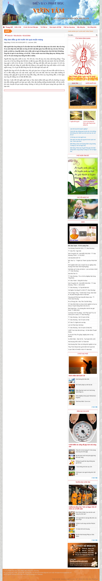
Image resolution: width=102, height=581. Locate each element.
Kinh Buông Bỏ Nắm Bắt (82, 379)
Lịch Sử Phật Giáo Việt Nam (76, 325)
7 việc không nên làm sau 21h (84, 466)
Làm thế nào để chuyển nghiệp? (79, 129)
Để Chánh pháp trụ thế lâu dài (84, 384)
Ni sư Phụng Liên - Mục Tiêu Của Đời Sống (80, 301)
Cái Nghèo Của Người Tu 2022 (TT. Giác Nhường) (81, 290)
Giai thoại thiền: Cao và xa (83, 401)
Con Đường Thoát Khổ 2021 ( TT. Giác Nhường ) (81, 248)
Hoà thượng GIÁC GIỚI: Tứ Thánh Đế (78, 341)
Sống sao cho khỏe (83, 411)
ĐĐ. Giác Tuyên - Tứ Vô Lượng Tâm (78, 245)
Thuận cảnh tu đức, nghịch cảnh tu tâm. (80, 107)
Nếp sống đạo (81, 27)
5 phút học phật (83, 354)
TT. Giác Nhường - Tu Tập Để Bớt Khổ (78, 287)
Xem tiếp (94, 407)
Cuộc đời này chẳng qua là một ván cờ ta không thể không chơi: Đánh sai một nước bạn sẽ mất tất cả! (83, 133)
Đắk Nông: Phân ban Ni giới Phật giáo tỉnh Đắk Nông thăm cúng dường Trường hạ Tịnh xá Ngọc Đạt (83, 149)
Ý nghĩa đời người (74, 121)
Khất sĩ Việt (17, 27)
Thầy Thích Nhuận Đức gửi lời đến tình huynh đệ (81, 347)
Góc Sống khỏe (92, 27)
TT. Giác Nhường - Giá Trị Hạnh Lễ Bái (78, 317)
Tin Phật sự (43, 27)
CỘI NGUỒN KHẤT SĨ (74, 258)
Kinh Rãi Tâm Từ (72, 273)
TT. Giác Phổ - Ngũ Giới (74, 251)
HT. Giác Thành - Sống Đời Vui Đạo (77, 280)
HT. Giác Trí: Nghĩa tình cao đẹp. (77, 322)
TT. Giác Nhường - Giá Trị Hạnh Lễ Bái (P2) (80, 327)
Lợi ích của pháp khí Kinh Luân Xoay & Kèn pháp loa (89, 123)
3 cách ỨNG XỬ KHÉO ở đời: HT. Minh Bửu (80, 349)
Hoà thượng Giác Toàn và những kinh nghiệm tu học (82, 344)
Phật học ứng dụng (69, 27)
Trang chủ (9, 27)
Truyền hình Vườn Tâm (83, 482)
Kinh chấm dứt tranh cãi (77, 375)
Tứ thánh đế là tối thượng (83, 529)
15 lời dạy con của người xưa (78, 137)
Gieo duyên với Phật (55, 27)
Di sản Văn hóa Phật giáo (31, 27)
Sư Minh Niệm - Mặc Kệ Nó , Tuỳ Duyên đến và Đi (81, 339)
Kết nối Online (26, 35)
